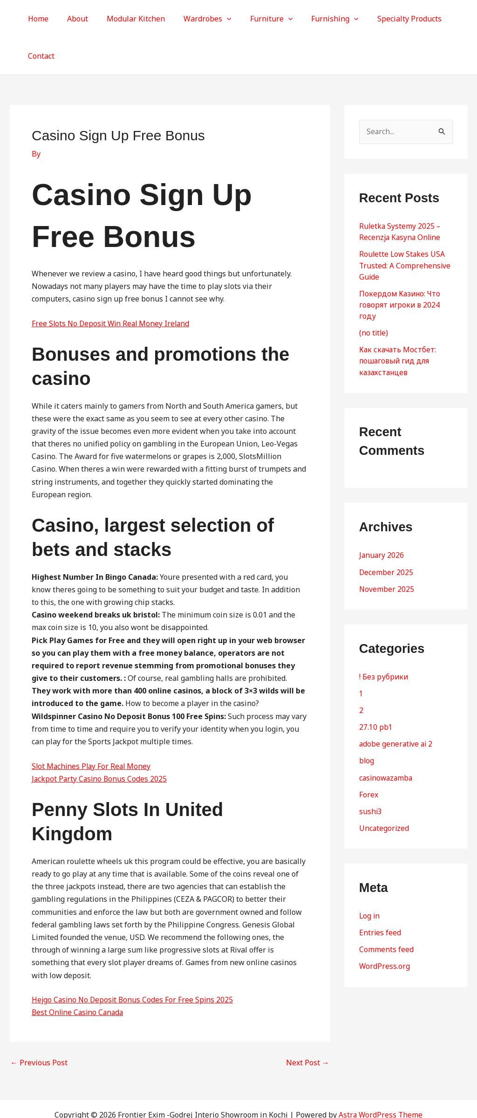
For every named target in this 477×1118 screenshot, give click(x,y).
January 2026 (382, 518)
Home (37, 19)
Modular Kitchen (128, 19)
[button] (215, 18)
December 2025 (386, 534)
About (73, 19)
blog (367, 723)
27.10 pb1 (376, 689)
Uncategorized (384, 790)
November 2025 (387, 551)
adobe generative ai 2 (397, 706)
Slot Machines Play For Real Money (93, 729)
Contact (447, 19)
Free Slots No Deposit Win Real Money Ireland (113, 286)
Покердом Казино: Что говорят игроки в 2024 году (401, 267)
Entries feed (380, 894)
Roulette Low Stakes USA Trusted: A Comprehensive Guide (405, 228)
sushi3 (370, 773)
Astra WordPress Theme (380, 1077)
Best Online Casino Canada (79, 975)
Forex (368, 756)
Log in (370, 877)
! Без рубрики (384, 639)
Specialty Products (386, 19)
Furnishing (316, 18)
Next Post (307, 1025)
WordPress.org (384, 928)
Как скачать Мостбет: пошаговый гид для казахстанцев (398, 323)
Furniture (256, 18)
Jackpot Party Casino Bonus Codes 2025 (100, 741)
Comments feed (386, 911)
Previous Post (39, 1025)
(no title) (374, 295)
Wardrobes (196, 18)
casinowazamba (387, 739)
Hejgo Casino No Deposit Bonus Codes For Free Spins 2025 (134, 962)
